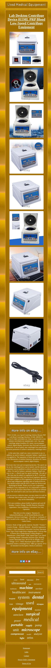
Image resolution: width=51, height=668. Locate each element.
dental (38, 597)
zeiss (30, 637)
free (37, 579)
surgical (33, 614)
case (11, 604)
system (24, 597)
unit (16, 630)
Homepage (26, 648)
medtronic (13, 589)
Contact (26, 656)
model (29, 634)
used (30, 602)
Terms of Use (26, 663)
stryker (16, 580)
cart (30, 584)
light (22, 638)
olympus (40, 604)
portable (17, 625)
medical (31, 619)
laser (22, 579)
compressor (17, 634)
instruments (37, 584)
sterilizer (39, 589)
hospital (12, 599)
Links (26, 652)
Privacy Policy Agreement (26, 660)
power (17, 620)
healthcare (19, 592)
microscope (31, 630)
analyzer (38, 634)
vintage (19, 603)
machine (26, 588)
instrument (34, 592)
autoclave (18, 614)
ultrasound (19, 583)
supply (29, 625)
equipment (22, 608)
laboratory (30, 580)
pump (38, 625)
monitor (38, 610)
